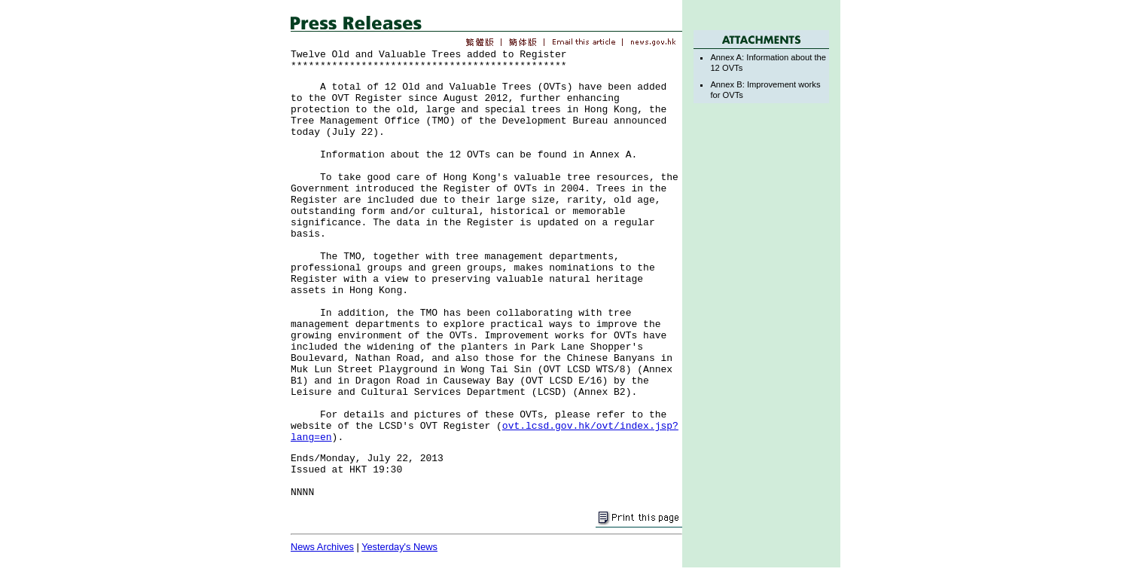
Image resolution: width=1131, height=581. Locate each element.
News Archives (322, 546)
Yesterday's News (399, 546)
